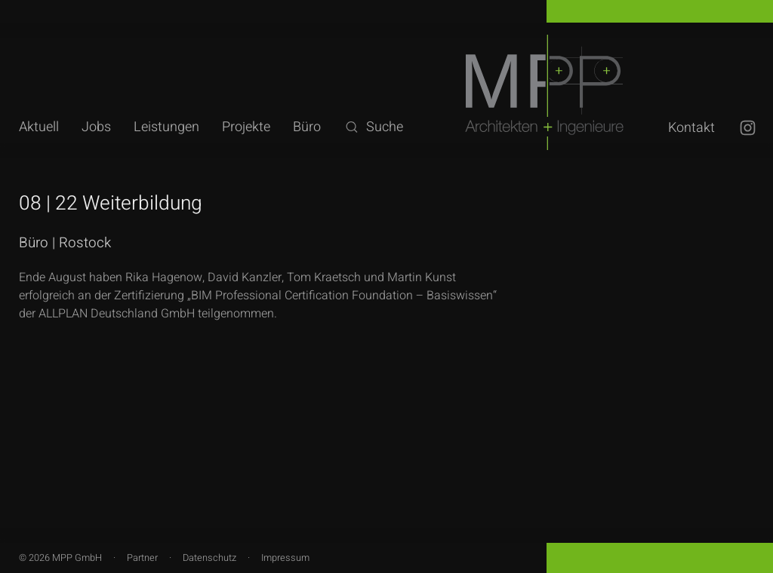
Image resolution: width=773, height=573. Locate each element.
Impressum (285, 558)
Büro (307, 127)
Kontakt (691, 128)
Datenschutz (209, 558)
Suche (373, 127)
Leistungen (166, 127)
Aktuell (39, 127)
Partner (142, 558)
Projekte (246, 127)
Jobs (96, 127)
